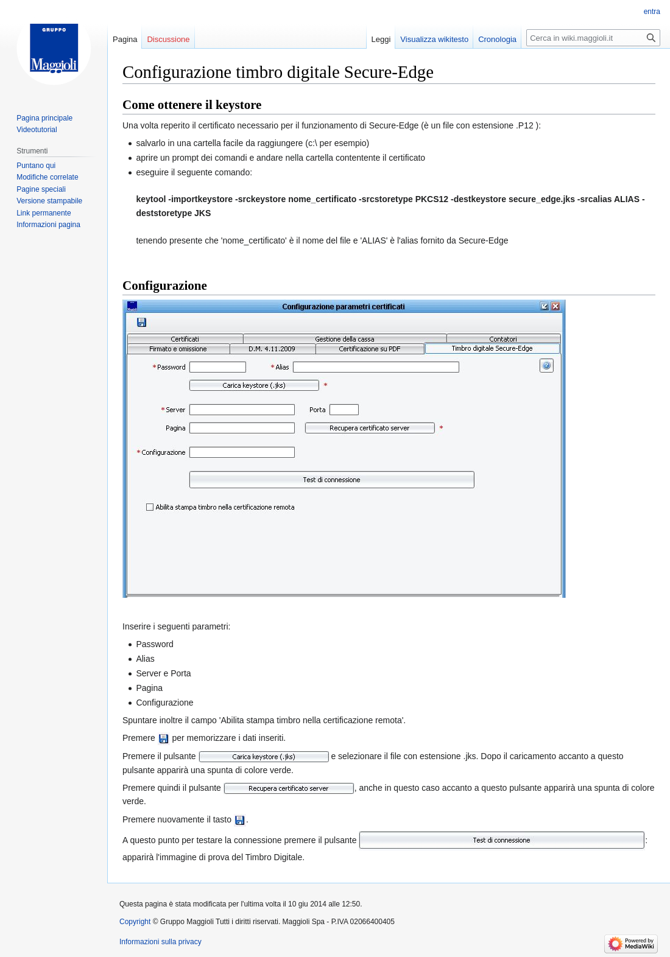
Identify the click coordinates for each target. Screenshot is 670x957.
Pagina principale (44, 118)
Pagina (125, 39)
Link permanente (43, 213)
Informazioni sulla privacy (160, 942)
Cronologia (497, 39)
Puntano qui (35, 165)
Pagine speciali (41, 189)
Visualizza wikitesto (434, 39)
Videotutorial (36, 129)
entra (652, 11)
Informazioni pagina (48, 224)
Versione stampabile (49, 201)
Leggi (381, 39)
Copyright (134, 921)
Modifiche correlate (47, 177)
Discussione (168, 39)
